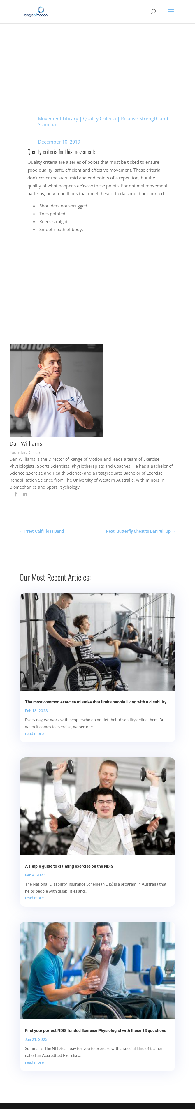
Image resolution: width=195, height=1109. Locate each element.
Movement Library (58, 118)
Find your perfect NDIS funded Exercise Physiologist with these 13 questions (95, 1030)
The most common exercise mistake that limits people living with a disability (95, 702)
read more (34, 733)
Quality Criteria (99, 118)
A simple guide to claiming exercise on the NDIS (69, 866)
